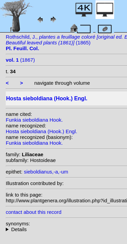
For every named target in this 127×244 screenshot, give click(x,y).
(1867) (20, 60)
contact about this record (33, 212)
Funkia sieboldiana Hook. (34, 120)
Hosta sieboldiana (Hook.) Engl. (41, 131)
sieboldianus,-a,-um (46, 172)
